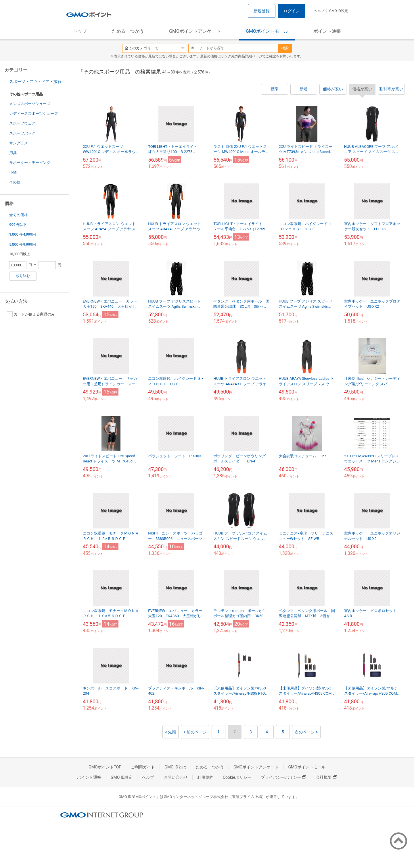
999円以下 (18, 224)
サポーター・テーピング (29, 162)
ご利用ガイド (143, 767)
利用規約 (205, 777)
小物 (13, 172)
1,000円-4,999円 (22, 234)
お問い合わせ (176, 777)
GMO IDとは (175, 767)
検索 (285, 48)
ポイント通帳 (327, 31)
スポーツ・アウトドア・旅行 (35, 81)
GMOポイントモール (267, 31)
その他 (14, 182)
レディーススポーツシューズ (33, 113)
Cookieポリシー (237, 777)
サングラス (18, 143)
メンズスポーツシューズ (29, 104)
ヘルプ (319, 11)
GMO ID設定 (338, 11)
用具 (13, 153)
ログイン (291, 11)
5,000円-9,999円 (22, 244)
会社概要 (326, 777)
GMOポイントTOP (105, 767)
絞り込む (23, 276)
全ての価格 (18, 215)
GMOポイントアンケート (195, 31)
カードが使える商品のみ (31, 314)
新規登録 (262, 11)
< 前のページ (195, 732)
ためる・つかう (128, 31)
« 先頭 (170, 732)
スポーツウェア (22, 123)
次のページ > (306, 732)
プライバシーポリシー (283, 777)
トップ (80, 31)
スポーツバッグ (22, 133)
